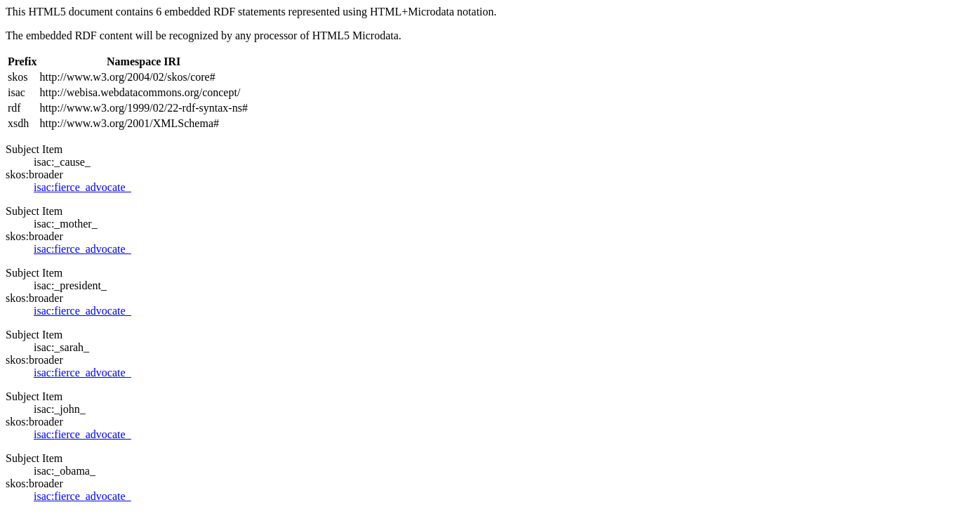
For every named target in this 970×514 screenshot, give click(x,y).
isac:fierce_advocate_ (82, 187)
